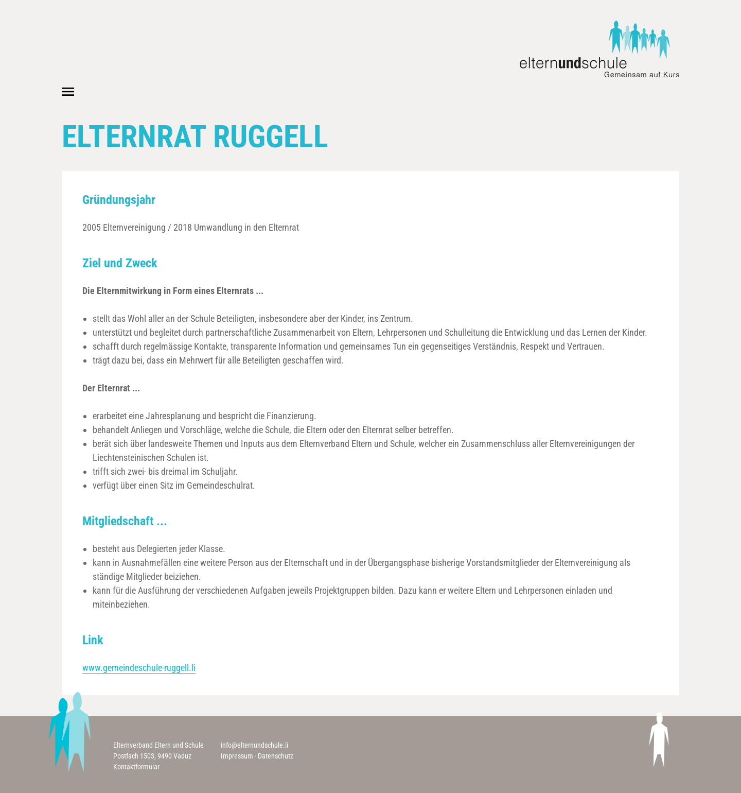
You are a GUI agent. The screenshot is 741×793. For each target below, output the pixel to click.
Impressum (237, 756)
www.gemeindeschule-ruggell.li (139, 667)
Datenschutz (275, 756)
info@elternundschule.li (254, 745)
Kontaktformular (136, 767)
